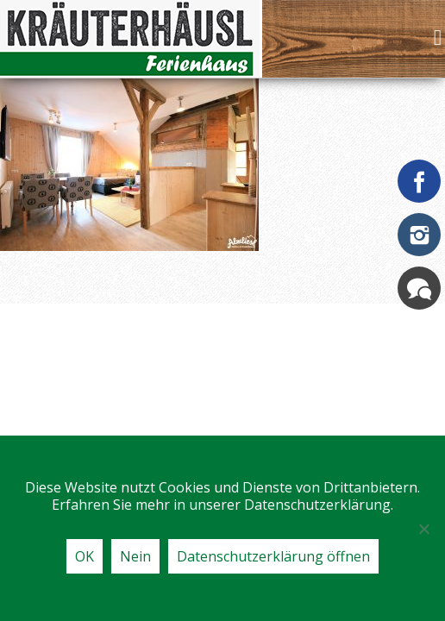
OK (84, 556)
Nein (135, 556)
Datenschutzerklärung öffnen (273, 556)
